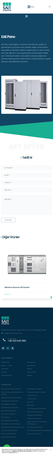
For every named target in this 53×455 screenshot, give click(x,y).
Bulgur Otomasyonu (34, 420)
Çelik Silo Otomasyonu (35, 413)
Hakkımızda (5, 364)
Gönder (8, 221)
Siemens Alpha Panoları (9, 402)
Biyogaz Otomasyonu (34, 416)
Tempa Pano (31, 400)
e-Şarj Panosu (32, 397)
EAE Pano (30, 403)
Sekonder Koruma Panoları (10, 425)
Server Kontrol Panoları (9, 432)
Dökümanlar (31, 373)
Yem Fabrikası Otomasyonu (36, 410)
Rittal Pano (31, 407)
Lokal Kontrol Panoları (8, 438)
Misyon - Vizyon (6, 367)
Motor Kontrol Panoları (9, 412)
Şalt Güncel (31, 367)
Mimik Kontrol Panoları (9, 435)
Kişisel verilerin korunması (22, 451)
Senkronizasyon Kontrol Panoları (12, 429)
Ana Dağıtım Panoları (8, 406)
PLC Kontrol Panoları (8, 415)
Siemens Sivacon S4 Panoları (11, 399)
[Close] (50, 449)
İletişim (29, 377)
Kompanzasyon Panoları (9, 409)
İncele (8, 296)
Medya (29, 370)
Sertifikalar (5, 370)
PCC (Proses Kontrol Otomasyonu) (39, 432)
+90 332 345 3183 (17, 342)
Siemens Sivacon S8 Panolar (17, 288)
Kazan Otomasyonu (34, 435)
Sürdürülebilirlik (6, 377)
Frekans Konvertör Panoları (36, 393)
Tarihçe (4, 373)
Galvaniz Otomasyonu (35, 429)
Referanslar (31, 364)
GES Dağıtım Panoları (34, 390)
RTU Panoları (5, 419)
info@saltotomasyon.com (13, 334)
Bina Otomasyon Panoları (10, 422)
